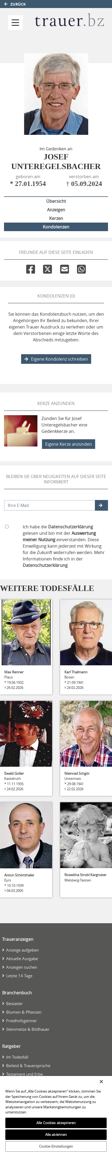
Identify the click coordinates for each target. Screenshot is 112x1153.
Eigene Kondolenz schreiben (56, 359)
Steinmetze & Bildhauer (27, 1029)
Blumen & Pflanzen (23, 1012)
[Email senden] (49, 505)
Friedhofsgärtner (21, 1020)
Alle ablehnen (56, 1134)
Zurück (15, 4)
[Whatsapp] (81, 268)
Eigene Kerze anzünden (68, 444)
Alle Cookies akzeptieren (56, 1122)
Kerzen (56, 218)
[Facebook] (30, 268)
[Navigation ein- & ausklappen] (15, 22)
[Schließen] (101, 1081)
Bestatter (14, 1003)
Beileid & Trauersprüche (28, 1065)
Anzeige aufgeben (22, 950)
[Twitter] (47, 268)
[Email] (64, 268)
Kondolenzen (56, 227)
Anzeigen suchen (21, 967)
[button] (101, 505)
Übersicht (56, 201)
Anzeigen (56, 210)
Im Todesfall (17, 1057)
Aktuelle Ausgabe (22, 958)
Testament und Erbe (24, 1074)
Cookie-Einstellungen (56, 1146)
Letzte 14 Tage (19, 975)
